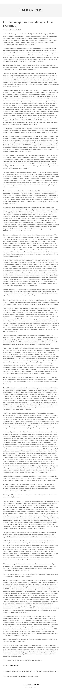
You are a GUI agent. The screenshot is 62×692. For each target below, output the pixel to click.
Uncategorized (14, 665)
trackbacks (22, 676)
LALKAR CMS (30, 10)
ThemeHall (33, 688)
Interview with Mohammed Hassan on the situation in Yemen (19, 671)
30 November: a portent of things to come (48, 671)
